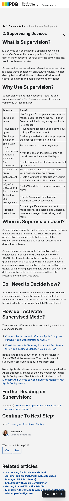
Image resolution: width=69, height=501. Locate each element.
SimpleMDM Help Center (3, 26)
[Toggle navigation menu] (65, 4)
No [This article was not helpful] (17, 450)
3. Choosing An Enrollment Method (24, 424)
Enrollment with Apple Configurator (26, 482)
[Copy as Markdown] (64, 35)
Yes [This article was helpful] (7, 450)
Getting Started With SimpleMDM (24, 486)
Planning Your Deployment (43, 26)
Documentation (17, 26)
